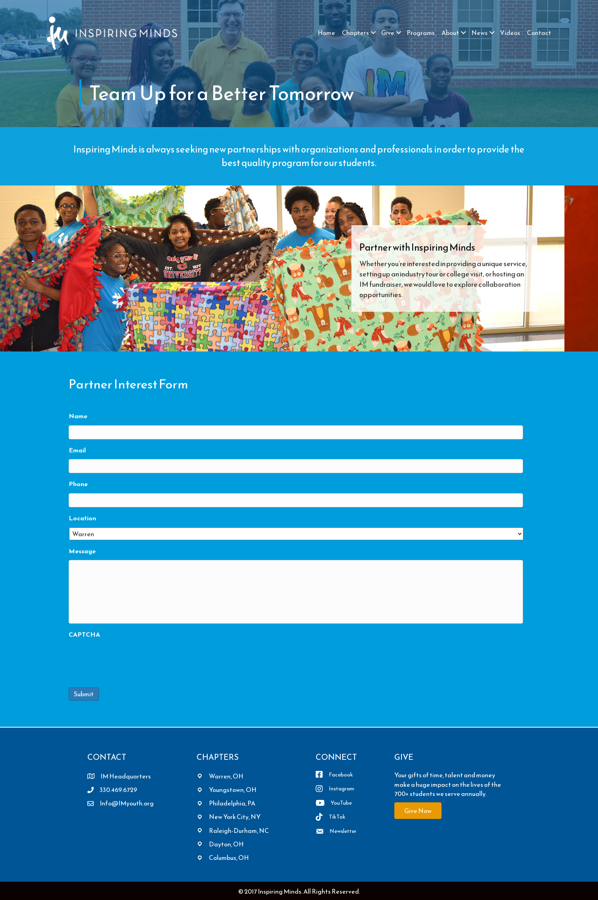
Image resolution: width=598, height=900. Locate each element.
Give (387, 32)
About (450, 32)
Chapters (355, 32)
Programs (421, 32)
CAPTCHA (84, 634)
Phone (78, 484)
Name (78, 416)
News (479, 32)
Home (326, 32)
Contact (539, 32)
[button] (373, 33)
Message (82, 551)
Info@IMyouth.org (127, 803)
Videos (510, 32)
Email (77, 450)
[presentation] (129, 659)
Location (82, 518)
